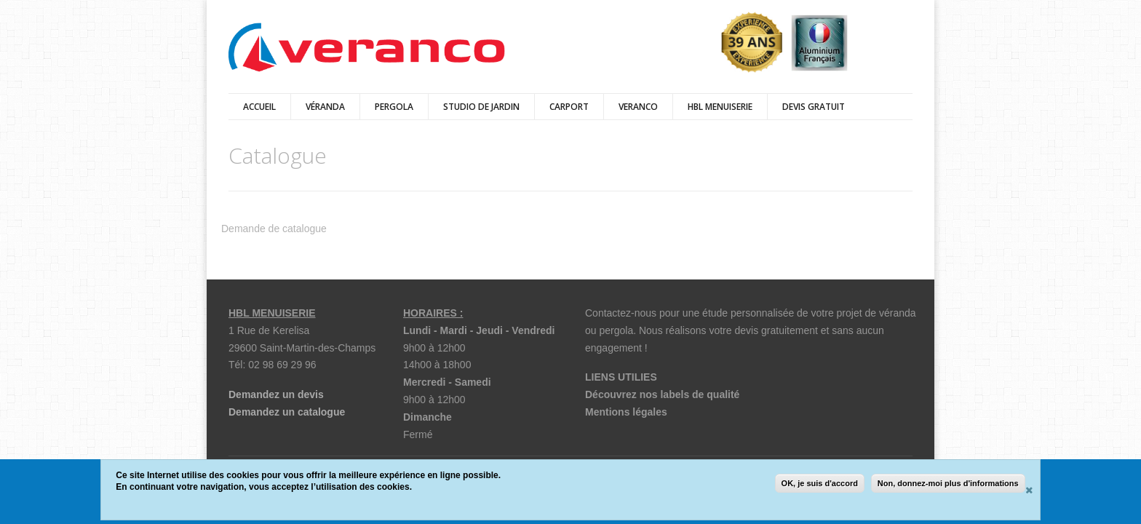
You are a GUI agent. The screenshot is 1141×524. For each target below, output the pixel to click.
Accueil (259, 106)
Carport (569, 106)
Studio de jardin (481, 106)
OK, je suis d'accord (820, 483)
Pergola (394, 106)
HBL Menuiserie (720, 106)
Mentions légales (626, 412)
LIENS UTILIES (621, 377)
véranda (325, 106)
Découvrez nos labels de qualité (662, 394)
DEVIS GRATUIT (813, 106)
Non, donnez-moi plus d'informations (948, 483)
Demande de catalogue (274, 228)
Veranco (638, 106)
